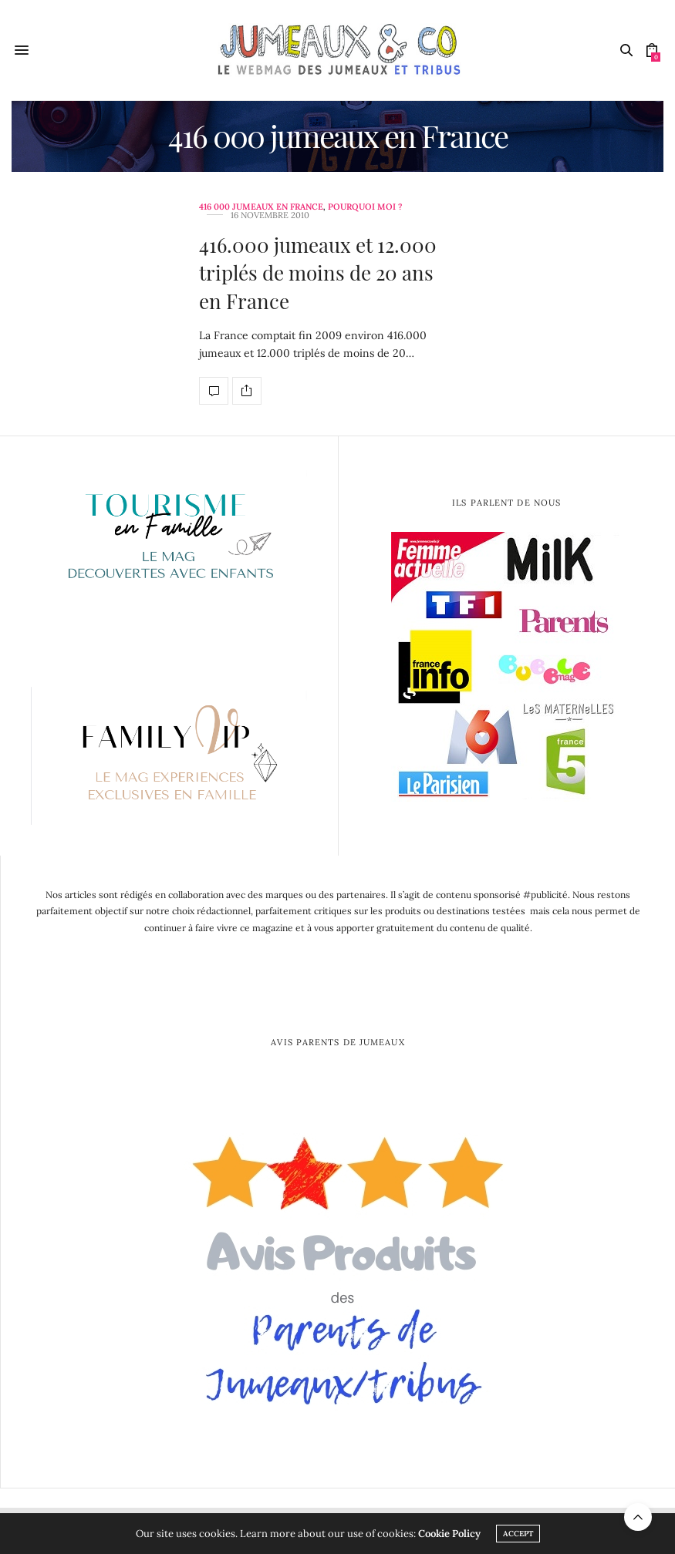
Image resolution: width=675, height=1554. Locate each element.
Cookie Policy (449, 1533)
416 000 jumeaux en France (261, 207)
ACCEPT (518, 1534)
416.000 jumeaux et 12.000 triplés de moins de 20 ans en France (318, 272)
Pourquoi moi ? (365, 207)
